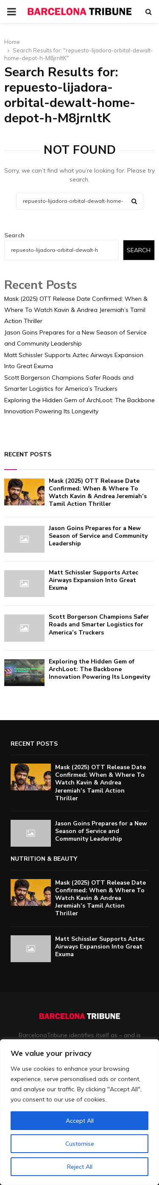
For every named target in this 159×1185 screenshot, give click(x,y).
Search (14, 235)
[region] (79, 1112)
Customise (79, 1144)
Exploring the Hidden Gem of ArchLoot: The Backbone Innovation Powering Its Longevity (99, 669)
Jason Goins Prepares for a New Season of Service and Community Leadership (98, 536)
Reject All (79, 1167)
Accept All (80, 1120)
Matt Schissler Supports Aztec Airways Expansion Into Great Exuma (93, 580)
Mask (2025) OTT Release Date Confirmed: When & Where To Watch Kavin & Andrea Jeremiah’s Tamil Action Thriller (76, 310)
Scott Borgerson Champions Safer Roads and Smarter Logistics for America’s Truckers (99, 624)
